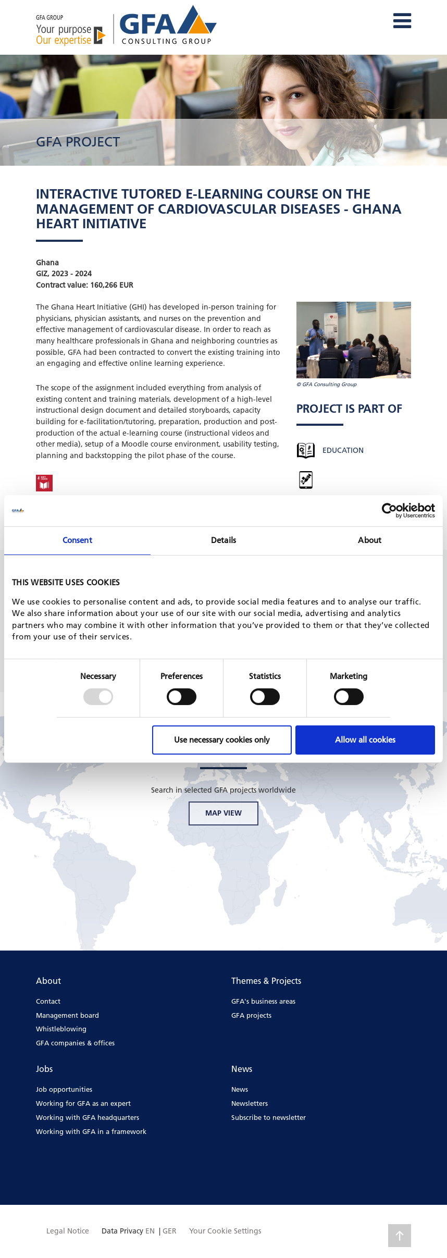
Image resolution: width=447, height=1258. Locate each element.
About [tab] (369, 540)
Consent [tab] (77, 540)
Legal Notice (67, 1231)
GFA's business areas (263, 1001)
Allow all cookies (365, 740)
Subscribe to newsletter (268, 1117)
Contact (48, 1001)
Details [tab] (223, 540)
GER (170, 1231)
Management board (67, 1015)
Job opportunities (64, 1089)
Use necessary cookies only (222, 740)
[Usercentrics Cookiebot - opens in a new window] (389, 511)
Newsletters (249, 1103)
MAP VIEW (223, 813)
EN (150, 1231)
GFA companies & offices (75, 1043)
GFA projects (251, 1015)
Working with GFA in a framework (91, 1131)
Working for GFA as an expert (83, 1103)
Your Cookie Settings (225, 1231)
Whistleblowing (61, 1029)
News (239, 1089)
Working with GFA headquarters (87, 1117)
